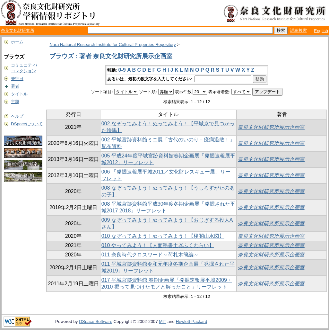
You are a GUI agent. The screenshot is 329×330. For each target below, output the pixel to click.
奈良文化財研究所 (17, 30)
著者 (15, 86)
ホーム (17, 42)
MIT (162, 321)
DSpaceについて (27, 123)
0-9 (122, 70)
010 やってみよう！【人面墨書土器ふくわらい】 (157, 245)
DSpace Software (95, 321)
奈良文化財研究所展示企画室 (271, 127)
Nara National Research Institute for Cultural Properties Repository (112, 44)
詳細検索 (298, 30)
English (321, 30)
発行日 (17, 78)
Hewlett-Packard (191, 321)
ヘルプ (17, 116)
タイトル (19, 94)
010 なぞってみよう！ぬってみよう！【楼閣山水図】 (162, 236)
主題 (15, 101)
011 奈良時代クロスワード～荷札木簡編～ (150, 254)
